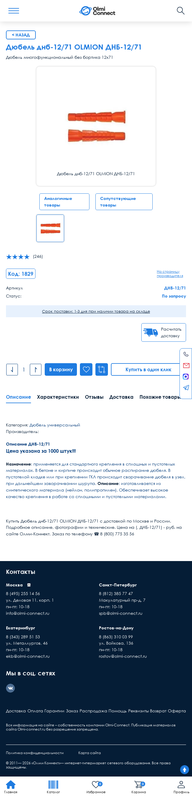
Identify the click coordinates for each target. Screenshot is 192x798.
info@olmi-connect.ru (27, 613)
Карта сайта (89, 753)
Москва (14, 584)
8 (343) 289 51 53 (23, 636)
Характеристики (58, 397)
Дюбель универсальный (55, 424)
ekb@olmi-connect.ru (28, 656)
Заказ (72, 710)
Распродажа (93, 710)
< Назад (21, 34)
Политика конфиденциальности (35, 753)
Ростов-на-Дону (116, 627)
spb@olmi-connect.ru (121, 613)
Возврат (158, 710)
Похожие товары (160, 397)
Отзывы (94, 397)
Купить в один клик (149, 369)
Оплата (35, 710)
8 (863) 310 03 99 (116, 636)
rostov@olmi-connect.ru (123, 656)
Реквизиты (138, 710)
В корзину (61, 369)
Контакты (20, 571)
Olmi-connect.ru (31, 729)
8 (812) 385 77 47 (116, 593)
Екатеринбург (20, 627)
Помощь (118, 710)
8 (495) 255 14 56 (23, 593)
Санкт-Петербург (118, 584)
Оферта (177, 710)
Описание (18, 397)
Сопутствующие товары (118, 201)
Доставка (121, 397)
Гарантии (54, 710)
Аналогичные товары (58, 201)
